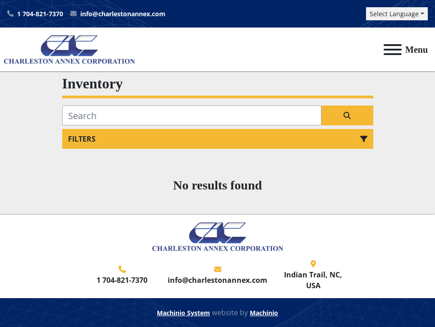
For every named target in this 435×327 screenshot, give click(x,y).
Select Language (394, 13)
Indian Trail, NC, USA (313, 280)
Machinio (264, 313)
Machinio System (183, 313)
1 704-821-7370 (40, 13)
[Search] (191, 115)
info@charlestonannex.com (122, 13)
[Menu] (393, 49)
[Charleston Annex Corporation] (218, 236)
